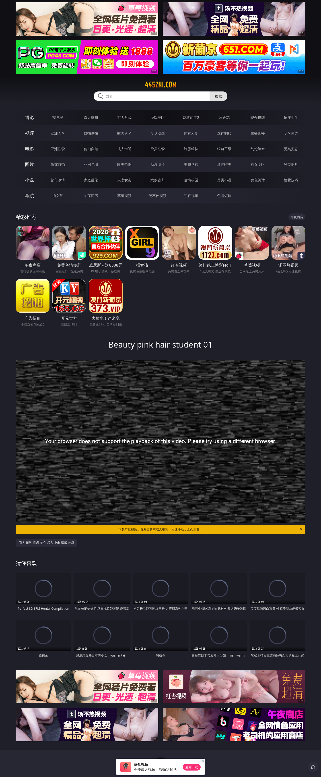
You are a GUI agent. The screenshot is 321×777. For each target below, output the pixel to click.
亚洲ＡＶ (58, 133)
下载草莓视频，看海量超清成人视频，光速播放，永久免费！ (210, 529)
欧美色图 (124, 164)
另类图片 (291, 164)
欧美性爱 (157, 148)
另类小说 (224, 180)
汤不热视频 (158, 195)
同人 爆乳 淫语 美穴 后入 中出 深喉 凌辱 (46, 543)
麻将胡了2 (191, 117)
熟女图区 (258, 164)
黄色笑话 (258, 180)
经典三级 (224, 148)
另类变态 (291, 148)
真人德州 (91, 117)
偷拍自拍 (91, 148)
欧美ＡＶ (124, 133)
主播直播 (258, 133)
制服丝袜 (191, 148)
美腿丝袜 (191, 164)
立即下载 (191, 767)
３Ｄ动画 (157, 133)
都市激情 (58, 180)
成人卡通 (124, 148)
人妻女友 (124, 180)
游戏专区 (157, 117)
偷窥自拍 (58, 164)
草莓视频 (124, 195)
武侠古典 (157, 180)
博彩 (29, 117)
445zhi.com (161, 84)
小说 (29, 180)
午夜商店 (91, 195)
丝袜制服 (224, 133)
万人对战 (124, 117)
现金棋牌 (258, 117)
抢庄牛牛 (291, 117)
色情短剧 (224, 195)
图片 (29, 164)
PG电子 (58, 117)
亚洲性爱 (58, 148)
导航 (29, 196)
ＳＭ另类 (291, 133)
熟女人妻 (191, 133)
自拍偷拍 (91, 133)
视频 (29, 133)
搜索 (218, 96)
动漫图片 (157, 164)
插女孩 (57, 195)
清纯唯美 (224, 164)
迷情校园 (191, 180)
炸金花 (224, 117)
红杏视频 (191, 195)
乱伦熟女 (258, 148)
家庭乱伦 (91, 180)
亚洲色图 (91, 164)
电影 (29, 149)
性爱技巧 (291, 180)
